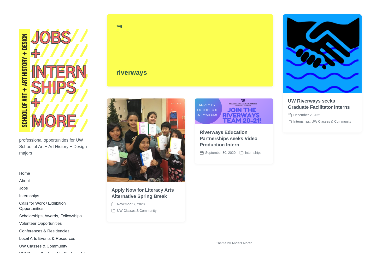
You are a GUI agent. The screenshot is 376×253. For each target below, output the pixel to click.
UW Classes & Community (43, 246)
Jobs (23, 188)
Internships (29, 196)
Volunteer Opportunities (40, 223)
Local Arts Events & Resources (47, 238)
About (24, 180)
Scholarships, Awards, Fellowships (50, 216)
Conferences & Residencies (44, 231)
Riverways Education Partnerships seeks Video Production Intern (229, 138)
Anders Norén (242, 243)
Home (24, 173)
